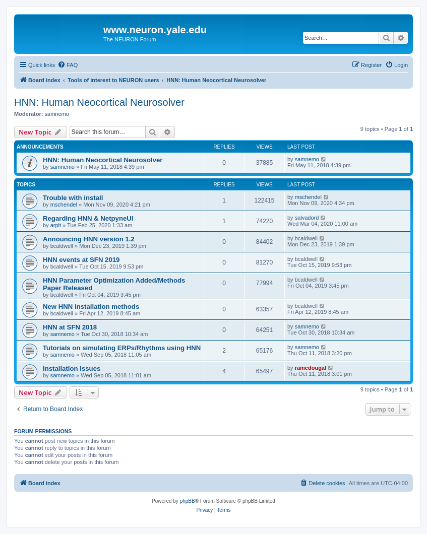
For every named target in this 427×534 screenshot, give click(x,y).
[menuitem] (67, 65)
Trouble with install (73, 198)
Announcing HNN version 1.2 (89, 239)
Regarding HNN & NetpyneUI (88, 218)
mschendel (63, 205)
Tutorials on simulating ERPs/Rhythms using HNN (122, 348)
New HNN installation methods (91, 306)
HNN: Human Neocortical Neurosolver (99, 102)
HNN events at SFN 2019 (81, 259)
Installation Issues (71, 368)
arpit (55, 225)
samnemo (57, 114)
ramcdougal (310, 368)
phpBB (187, 501)
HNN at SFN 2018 (70, 327)
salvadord (307, 218)
